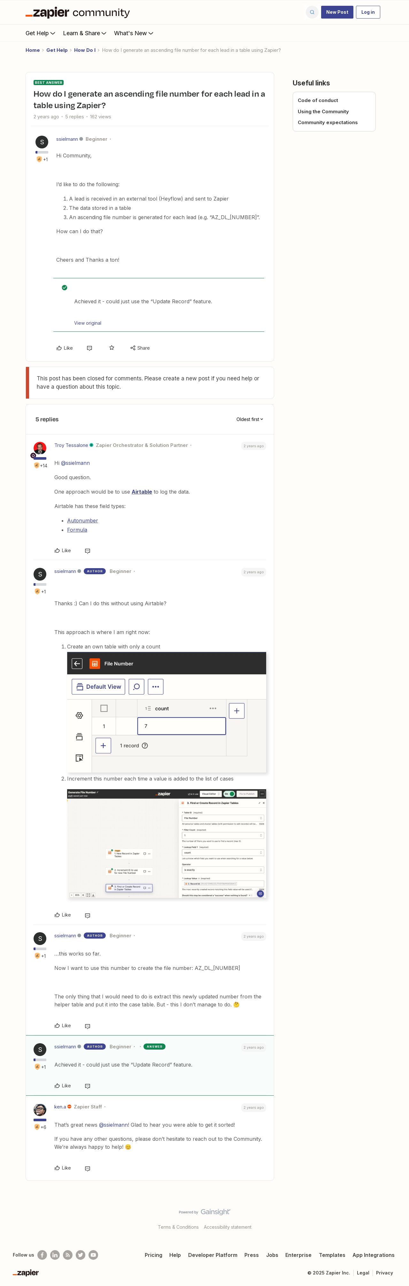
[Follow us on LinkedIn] (55, 1255)
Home (33, 50)
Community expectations (328, 122)
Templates (332, 1255)
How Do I (85, 50)
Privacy (384, 1272)
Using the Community (323, 111)
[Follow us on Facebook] (42, 1255)
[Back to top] (396, 1217)
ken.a (60, 1107)
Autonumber (82, 520)
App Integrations (373, 1255)
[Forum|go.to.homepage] (79, 12)
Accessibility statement (227, 1227)
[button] (337, 12)
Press (251, 1255)
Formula (77, 530)
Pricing (153, 1255)
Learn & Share (85, 33)
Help (175, 1255)
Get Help (41, 33)
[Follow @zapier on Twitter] (80, 1255)
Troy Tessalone (71, 445)
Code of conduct (318, 100)
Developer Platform (212, 1255)
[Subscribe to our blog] (68, 1255)
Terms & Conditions (178, 1227)
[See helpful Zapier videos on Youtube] (93, 1255)
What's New (134, 33)
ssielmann (67, 139)
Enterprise (298, 1255)
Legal (363, 1272)
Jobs (272, 1255)
